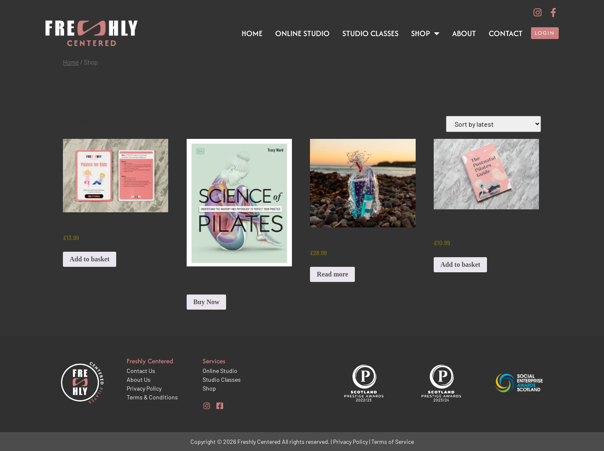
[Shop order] (493, 124)
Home (252, 33)
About (464, 33)
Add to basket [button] (89, 259)
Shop (425, 33)
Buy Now (206, 301)
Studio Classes (370, 33)
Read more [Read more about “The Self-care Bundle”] (332, 274)
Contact (506, 33)
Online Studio (302, 33)
